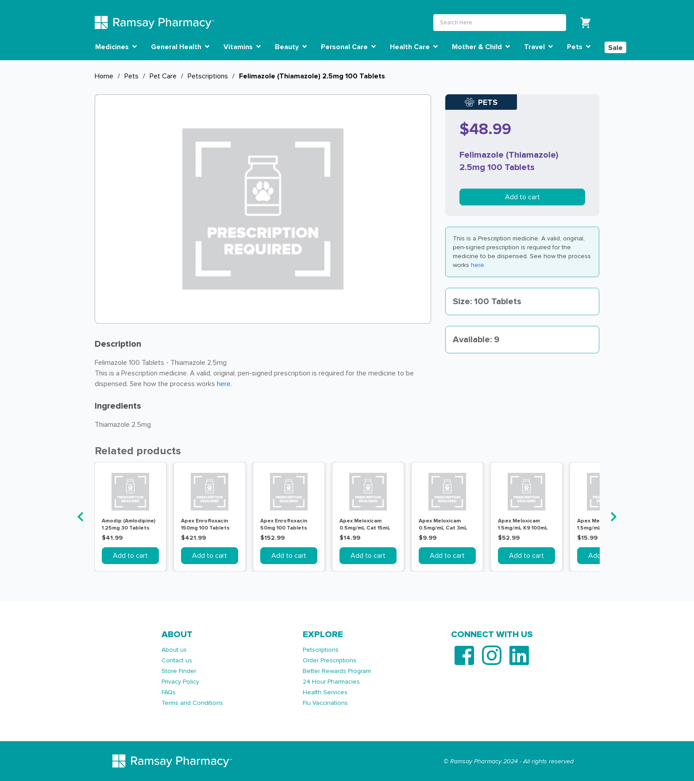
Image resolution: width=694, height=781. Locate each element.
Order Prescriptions (329, 660)
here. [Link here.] (224, 383)
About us (174, 649)
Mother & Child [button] (481, 47)
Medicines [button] (116, 47)
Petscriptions (208, 76)
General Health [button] (180, 47)
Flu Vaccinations (325, 703)
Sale (615, 47)
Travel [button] (538, 47)
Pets (131, 76)
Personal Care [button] (348, 47)
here (477, 265)
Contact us (177, 660)
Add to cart (522, 197)
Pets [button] (578, 47)
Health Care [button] (414, 47)
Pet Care (163, 76)
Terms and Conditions (192, 703)
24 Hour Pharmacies (331, 681)
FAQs (169, 692)
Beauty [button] (291, 47)
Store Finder (179, 671)
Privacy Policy (180, 681)
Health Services (325, 692)
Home (104, 76)
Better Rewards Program (337, 671)
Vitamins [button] (242, 47)
